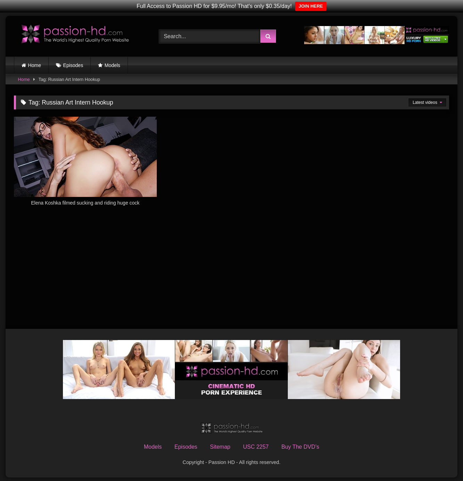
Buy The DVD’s (300, 447)
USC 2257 (256, 447)
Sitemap (220, 447)
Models (112, 65)
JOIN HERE (311, 6)
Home (34, 65)
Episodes (73, 65)
